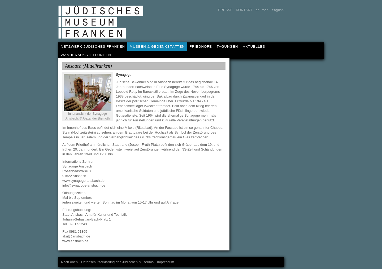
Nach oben (69, 262)
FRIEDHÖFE (201, 46)
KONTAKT (244, 10)
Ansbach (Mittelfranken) (88, 66)
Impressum (165, 262)
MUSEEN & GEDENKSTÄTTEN (157, 46)
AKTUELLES (254, 46)
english (278, 10)
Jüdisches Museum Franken (103, 24)
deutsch (262, 10)
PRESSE (225, 10)
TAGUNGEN (227, 46)
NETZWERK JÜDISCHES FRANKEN (93, 46)
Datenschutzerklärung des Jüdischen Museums (117, 262)
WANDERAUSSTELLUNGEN (86, 55)
